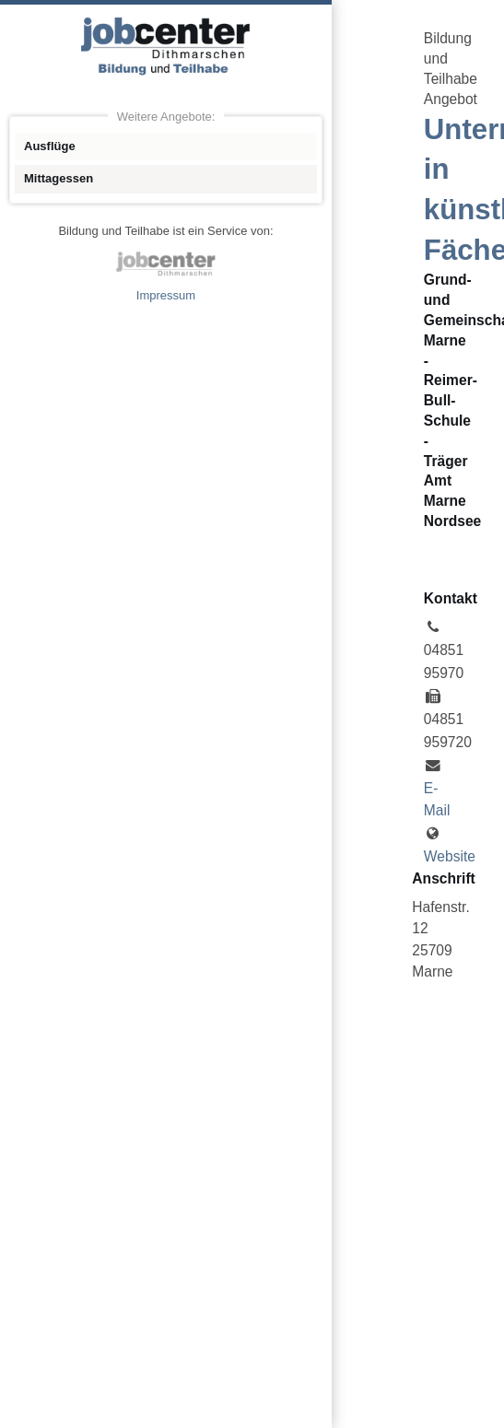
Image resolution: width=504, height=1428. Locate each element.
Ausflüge (50, 146)
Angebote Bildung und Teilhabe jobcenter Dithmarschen (166, 46)
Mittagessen (58, 178)
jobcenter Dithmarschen (165, 263)
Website (449, 856)
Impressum (165, 295)
